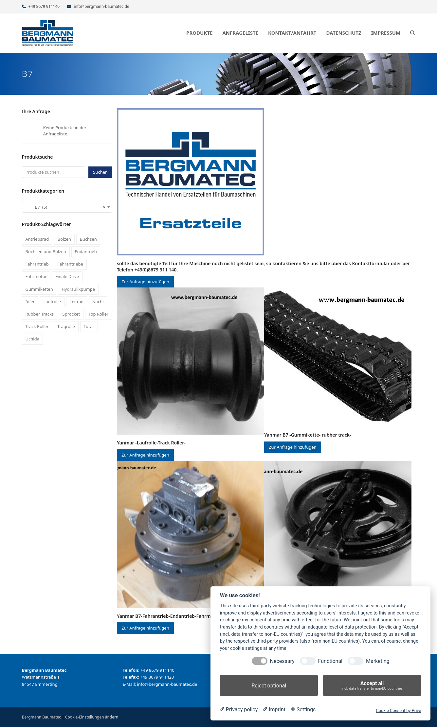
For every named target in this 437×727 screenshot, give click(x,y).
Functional (330, 661)
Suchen (100, 172)
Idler (30, 301)
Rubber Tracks (40, 314)
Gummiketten (39, 289)
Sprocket (71, 314)
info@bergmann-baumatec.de (101, 6)
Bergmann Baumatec (41, 717)
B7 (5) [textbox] (65, 207)
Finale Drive (67, 276)
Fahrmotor (36, 276)
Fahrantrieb (37, 264)
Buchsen (88, 239)
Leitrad (77, 301)
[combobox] (67, 207)
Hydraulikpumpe (78, 289)
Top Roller (98, 314)
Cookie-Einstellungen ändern (91, 717)
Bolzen (64, 239)
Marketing (377, 661)
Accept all (372, 685)
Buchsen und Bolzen (46, 251)
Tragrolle (66, 326)
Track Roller (37, 326)
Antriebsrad (37, 239)
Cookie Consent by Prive (398, 710)
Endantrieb (86, 251)
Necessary (282, 661)
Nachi (98, 301)
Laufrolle (52, 301)
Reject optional (268, 686)
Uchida (32, 339)
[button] (412, 33)
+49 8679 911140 (44, 6)
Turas (88, 326)
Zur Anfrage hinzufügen (145, 282)
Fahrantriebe (70, 264)
